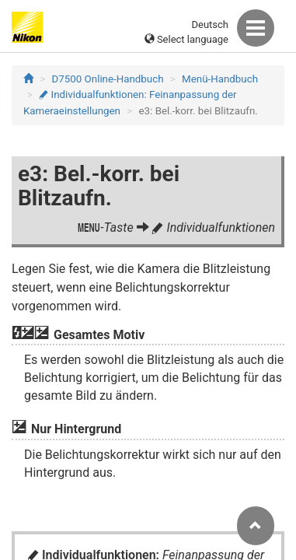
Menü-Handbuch (220, 79)
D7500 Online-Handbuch (108, 79)
